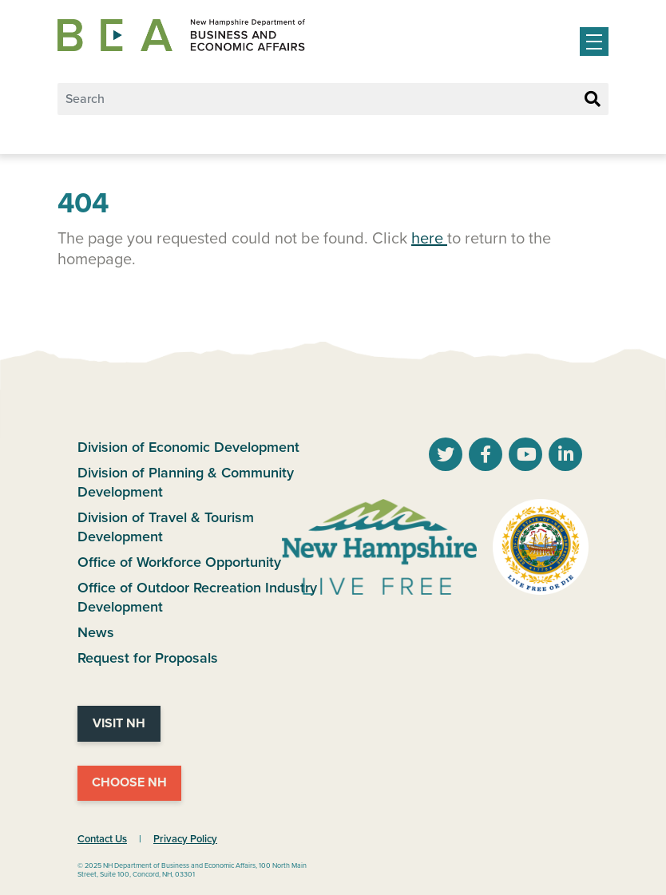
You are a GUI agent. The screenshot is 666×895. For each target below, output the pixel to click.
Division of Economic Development (188, 447)
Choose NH (129, 782)
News (95, 632)
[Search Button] (593, 100)
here (429, 238)
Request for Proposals (147, 658)
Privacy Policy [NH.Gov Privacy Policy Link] (185, 839)
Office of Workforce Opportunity (179, 562)
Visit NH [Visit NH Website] (119, 723)
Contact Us (102, 839)
